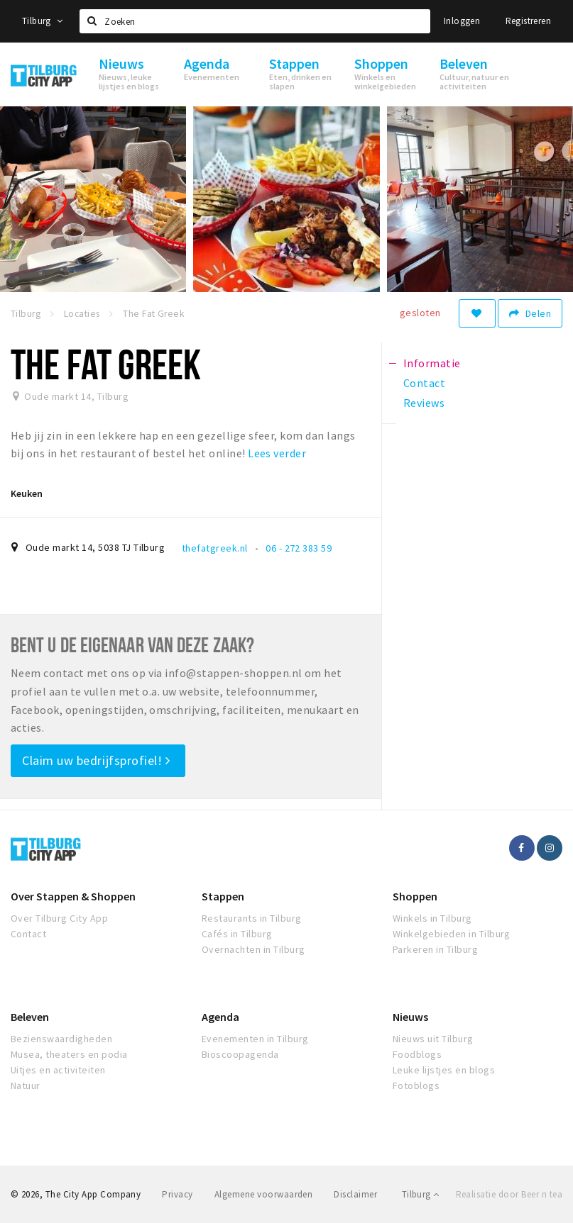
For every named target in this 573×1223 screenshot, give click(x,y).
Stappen (223, 896)
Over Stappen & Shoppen (73, 896)
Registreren (528, 21)
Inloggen (462, 21)
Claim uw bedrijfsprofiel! (96, 760)
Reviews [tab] (423, 403)
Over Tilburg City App (59, 918)
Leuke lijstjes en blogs (444, 1069)
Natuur (25, 1085)
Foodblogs (417, 1054)
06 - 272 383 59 (299, 548)
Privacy (177, 1194)
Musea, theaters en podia (69, 1054)
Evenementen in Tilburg (255, 1038)
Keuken (27, 493)
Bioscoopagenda (240, 1054)
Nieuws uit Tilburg (433, 1038)
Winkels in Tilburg (432, 918)
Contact (28, 933)
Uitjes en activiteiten (58, 1069)
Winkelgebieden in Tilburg (452, 933)
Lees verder (277, 453)
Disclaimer (355, 1194)
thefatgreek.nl (215, 548)
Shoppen (415, 896)
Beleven (30, 1017)
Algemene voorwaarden (263, 1194)
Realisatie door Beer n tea (509, 1194)
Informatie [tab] (432, 363)
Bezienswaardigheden (61, 1038)
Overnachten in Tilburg (253, 949)
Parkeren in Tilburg (435, 949)
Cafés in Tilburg (237, 933)
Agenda (220, 1017)
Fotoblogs (416, 1085)
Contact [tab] (424, 383)
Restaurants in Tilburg (252, 918)
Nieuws (410, 1017)
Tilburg (42, 21)
